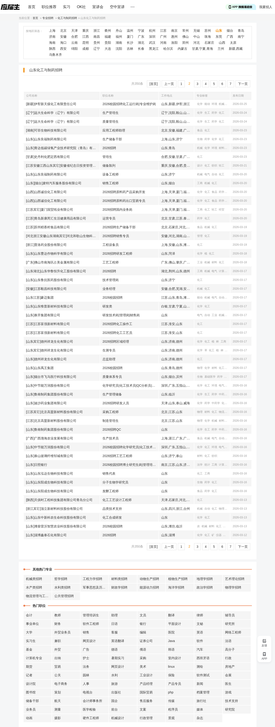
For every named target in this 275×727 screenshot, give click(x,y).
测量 (57, 709)
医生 (228, 684)
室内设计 (174, 658)
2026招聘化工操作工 (117, 324)
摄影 (57, 718)
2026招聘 (109, 148)
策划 (57, 692)
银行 (143, 624)
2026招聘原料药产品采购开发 (123, 192)
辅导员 (230, 615)
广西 (230, 36)
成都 (85, 48)
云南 (74, 42)
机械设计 (117, 718)
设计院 (31, 684)
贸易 (57, 666)
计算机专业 (34, 658)
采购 (143, 658)
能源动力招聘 (149, 587)
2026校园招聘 (112, 297)
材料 (229, 104)
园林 (86, 675)
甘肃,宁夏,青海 (202, 48)
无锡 (196, 30)
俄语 (143, 649)
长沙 (130, 42)
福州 (119, 36)
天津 (74, 30)
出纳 (57, 658)
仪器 (226, 526)
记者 (29, 675)
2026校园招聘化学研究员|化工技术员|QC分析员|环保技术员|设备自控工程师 (130, 447)
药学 (214, 112)
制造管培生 (110, 421)
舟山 (119, 30)
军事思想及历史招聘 (96, 587)
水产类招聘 (34, 587)
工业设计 (146, 675)
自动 (214, 174)
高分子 (230, 649)
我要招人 (265, 7)
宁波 (141, 30)
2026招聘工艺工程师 (117, 456)
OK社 (81, 7)
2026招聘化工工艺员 (117, 333)
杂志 (200, 718)
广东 (141, 36)
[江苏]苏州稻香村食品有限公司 (48, 227)
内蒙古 (182, 48)
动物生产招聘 (149, 579)
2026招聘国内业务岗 (117, 209)
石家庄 (209, 42)
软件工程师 (91, 624)
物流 (221, 412)
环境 (214, 104)
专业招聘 (47, 18)
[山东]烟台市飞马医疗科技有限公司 (51, 377)
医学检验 (89, 709)
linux (171, 666)
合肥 (74, 36)
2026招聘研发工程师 (117, 253)
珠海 (207, 36)
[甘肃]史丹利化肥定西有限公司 (48, 157)
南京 (174, 30)
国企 (114, 701)
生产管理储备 (112, 394)
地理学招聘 (205, 579)
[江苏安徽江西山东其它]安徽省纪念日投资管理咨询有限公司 (63, 165)
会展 (228, 675)
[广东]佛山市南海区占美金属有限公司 (53, 262)
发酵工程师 (110, 491)
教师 (57, 615)
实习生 (31, 641)
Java (171, 641)
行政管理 (146, 718)
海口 (63, 42)
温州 (130, 30)
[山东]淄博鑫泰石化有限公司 (46, 535)
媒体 (200, 709)
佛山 (185, 36)
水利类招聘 (62, 587)
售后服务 (146, 701)
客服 (114, 632)
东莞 (219, 36)
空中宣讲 (117, 7)
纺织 (214, 165)
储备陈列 (108, 165)
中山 (196, 36)
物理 (200, 368)
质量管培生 (110, 121)
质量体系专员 (112, 377)
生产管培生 (110, 113)
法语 (228, 641)
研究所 (230, 624)
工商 (200, 183)
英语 (200, 632)
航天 (57, 701)
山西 (222, 42)
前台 (114, 709)
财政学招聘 (119, 587)
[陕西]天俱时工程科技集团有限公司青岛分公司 (59, 500)
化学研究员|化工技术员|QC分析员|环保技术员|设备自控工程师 (130, 385)
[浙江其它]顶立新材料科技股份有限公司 (54, 509)
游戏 (228, 692)
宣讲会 (97, 7)
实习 (66, 7)
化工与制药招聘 (67, 18)
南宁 (241, 36)
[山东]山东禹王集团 (40, 368)
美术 (143, 666)
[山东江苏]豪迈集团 (40, 297)
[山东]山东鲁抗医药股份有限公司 (49, 280)
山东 (219, 30)
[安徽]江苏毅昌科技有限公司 (46, 289)
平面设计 (174, 624)
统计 (207, 464)
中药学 (223, 394)
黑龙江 (154, 48)
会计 (29, 615)
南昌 (96, 36)
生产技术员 (110, 438)
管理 (200, 236)
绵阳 (74, 48)
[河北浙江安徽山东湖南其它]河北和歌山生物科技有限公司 (63, 236)
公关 (57, 675)
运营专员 (108, 218)
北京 (63, 30)
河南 (163, 42)
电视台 (88, 692)
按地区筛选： (34, 31)
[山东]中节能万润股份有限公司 (48, 385)
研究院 (230, 709)
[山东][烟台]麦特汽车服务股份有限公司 (54, 183)
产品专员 (174, 684)
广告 (86, 649)
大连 (108, 48)
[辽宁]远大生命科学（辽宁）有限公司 (53, 113)
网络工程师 (233, 632)
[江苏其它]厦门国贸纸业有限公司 (49, 209)
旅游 (114, 684)
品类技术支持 (112, 509)
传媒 (171, 701)
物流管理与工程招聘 (39, 596)
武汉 (152, 42)
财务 (57, 624)
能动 (207, 104)
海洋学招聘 (176, 587)
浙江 (96, 30)
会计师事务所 (92, 701)
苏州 (207, 30)
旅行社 (201, 701)
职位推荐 (49, 7)
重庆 (85, 30)
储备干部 (32, 701)
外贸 (57, 649)
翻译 (171, 615)
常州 (185, 30)
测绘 (200, 666)
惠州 (174, 36)
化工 (221, 112)
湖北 (141, 42)
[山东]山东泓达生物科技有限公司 (49, 473)
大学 (29, 632)
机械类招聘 (34, 579)
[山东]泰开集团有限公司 (43, 315)
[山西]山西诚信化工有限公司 (46, 192)
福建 (108, 36)
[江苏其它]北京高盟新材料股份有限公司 (54, 412)
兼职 (57, 641)
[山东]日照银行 (36, 465)
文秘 (200, 624)
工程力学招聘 (92, 579)
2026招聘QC (111, 429)
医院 (171, 632)
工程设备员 (110, 245)
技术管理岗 (110, 280)
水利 (114, 675)
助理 (114, 615)
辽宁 (96, 48)
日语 (114, 624)
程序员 (173, 709)
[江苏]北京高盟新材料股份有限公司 (51, 421)
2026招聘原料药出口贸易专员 (123, 201)
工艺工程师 (110, 262)
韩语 (171, 649)
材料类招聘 (119, 579)
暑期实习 (117, 658)
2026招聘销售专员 (115, 236)
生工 (207, 112)
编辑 (143, 632)
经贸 (229, 200)
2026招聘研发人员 (115, 403)
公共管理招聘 (64, 596)
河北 (196, 42)
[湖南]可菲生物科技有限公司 (46, 130)
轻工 (221, 165)
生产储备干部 (112, 139)
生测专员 (108, 350)
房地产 (230, 666)
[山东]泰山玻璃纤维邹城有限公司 (49, 456)
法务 (86, 666)
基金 (29, 649)
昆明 (85, 42)
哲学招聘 (60, 579)
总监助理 (108, 359)
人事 (86, 684)
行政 (228, 658)
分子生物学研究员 (115, 482)
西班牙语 (203, 658)
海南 (52, 42)
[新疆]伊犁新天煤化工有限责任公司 (51, 104)
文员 (143, 615)
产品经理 (146, 684)
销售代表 (108, 473)
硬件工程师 (91, 718)
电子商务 (60, 684)
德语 (114, 649)
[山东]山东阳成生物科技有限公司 (49, 482)
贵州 (96, 42)
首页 (31, 7)
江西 (85, 36)
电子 (229, 315)
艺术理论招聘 (234, 579)
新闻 (200, 684)
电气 (207, 174)
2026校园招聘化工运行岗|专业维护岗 (129, 104)
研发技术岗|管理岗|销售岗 (121, 315)
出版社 (116, 692)
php (170, 692)
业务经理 (108, 289)
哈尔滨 (168, 48)
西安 (63, 48)
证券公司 (146, 641)
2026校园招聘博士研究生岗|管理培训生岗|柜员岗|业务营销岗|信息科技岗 (130, 465)
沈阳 (119, 48)
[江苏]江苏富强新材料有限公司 (48, 324)
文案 (143, 709)
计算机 (223, 271)
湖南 (119, 42)
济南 (52, 36)
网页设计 (89, 641)
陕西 (52, 48)
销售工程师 (110, 183)
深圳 (152, 36)
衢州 (108, 30)
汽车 (200, 649)
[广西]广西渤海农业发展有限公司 (49, 438)
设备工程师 (110, 174)
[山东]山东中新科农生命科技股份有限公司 (56, 517)
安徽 (63, 36)
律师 (200, 615)
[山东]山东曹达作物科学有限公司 (49, 253)
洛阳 (174, 42)
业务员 (31, 709)
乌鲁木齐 (55, 54)
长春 (141, 48)
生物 (200, 139)
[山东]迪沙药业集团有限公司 (46, 403)
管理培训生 (91, 615)
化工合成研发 (112, 517)
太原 (233, 42)
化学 (200, 104)
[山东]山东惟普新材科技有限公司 (49, 306)
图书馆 (31, 692)
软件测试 (203, 675)
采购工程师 (110, 412)
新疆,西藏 (236, 48)
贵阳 (108, 42)
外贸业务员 (62, 632)
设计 (200, 165)
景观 (171, 718)
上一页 (169, 84)
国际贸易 (146, 692)
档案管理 (203, 692)
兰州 (221, 48)
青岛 (241, 30)
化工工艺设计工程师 (117, 500)
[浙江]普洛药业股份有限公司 (46, 245)
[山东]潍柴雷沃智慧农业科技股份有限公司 (56, 526)
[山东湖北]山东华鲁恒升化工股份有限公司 (56, 271)
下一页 (243, 84)
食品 (200, 130)
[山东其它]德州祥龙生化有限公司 (49, 341)
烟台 (230, 30)
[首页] (153, 84)
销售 (86, 632)
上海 (52, 30)
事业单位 (32, 624)
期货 (29, 666)
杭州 (152, 30)
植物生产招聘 (178, 579)
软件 (200, 641)
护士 (86, 658)
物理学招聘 (233, 587)
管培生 (107, 157)
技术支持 (231, 701)
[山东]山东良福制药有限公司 (46, 139)
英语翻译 (117, 641)
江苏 (163, 30)
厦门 (130, 36)
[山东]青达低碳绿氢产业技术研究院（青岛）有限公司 (63, 148)
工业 (200, 262)
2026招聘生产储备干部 (119, 227)
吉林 (130, 48)
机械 (221, 104)
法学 (200, 464)
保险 (171, 675)
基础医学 (210, 376)
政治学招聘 (205, 587)
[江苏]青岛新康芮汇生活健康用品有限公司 (56, 218)
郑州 (185, 42)
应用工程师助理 (113, 130)
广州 (163, 36)
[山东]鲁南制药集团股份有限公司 (49, 394)
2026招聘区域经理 (115, 341)
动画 (29, 718)
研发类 (107, 306)
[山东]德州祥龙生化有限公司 (46, 359)
